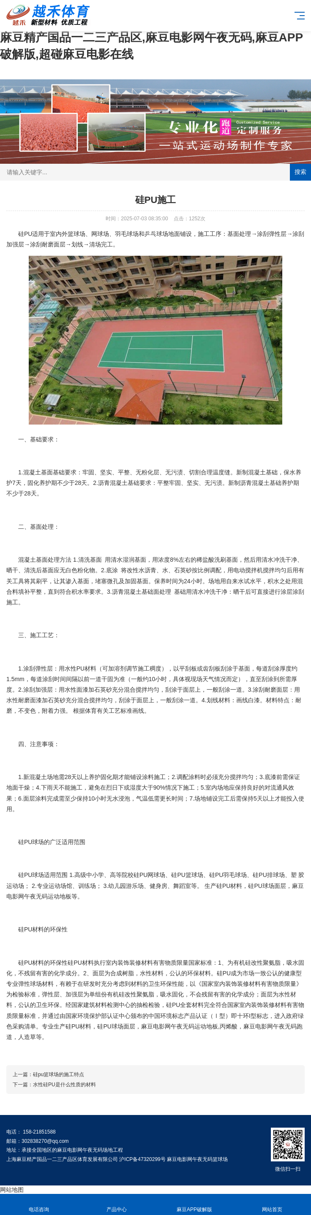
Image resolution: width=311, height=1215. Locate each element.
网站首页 (272, 1204)
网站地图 (12, 1189)
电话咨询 (39, 1204)
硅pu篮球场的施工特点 (58, 1074)
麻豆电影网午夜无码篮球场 (197, 1159)
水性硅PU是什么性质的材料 (64, 1085)
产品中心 (117, 1204)
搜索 (300, 171)
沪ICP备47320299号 (142, 1159)
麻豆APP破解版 (194, 1204)
